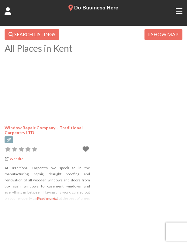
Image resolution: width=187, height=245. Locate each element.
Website (16, 158)
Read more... (47, 198)
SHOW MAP (163, 34)
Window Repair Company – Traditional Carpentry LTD (44, 130)
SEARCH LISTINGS (32, 34)
